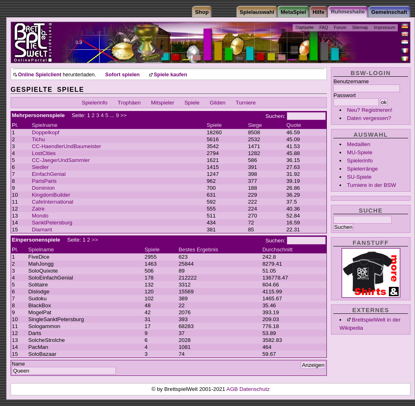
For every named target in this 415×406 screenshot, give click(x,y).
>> (123, 115)
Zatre (38, 209)
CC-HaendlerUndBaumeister (66, 146)
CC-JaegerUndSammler (61, 160)
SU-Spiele (359, 177)
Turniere (246, 103)
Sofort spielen (122, 75)
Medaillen (358, 144)
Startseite (304, 27)
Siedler (40, 167)
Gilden (218, 103)
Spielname (45, 125)
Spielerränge (362, 169)
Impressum (384, 27)
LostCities (44, 153)
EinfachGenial (49, 174)
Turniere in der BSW (371, 185)
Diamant (42, 229)
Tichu (38, 139)
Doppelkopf (45, 132)
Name (18, 364)
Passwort (344, 95)
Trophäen (129, 103)
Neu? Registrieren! (369, 110)
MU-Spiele (359, 152)
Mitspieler (162, 103)
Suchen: (275, 116)
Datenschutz (255, 389)
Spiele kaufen (170, 75)
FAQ (324, 27)
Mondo (40, 216)
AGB (233, 389)
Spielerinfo (360, 161)
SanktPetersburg (52, 223)
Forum (340, 27)
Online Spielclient (39, 75)
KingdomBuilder (51, 195)
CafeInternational (52, 202)
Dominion (43, 188)
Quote (293, 125)
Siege (255, 125)
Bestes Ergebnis (198, 249)
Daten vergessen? (369, 118)
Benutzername (351, 81)
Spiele (192, 103)
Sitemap (360, 27)
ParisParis (44, 181)
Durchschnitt (277, 249)
